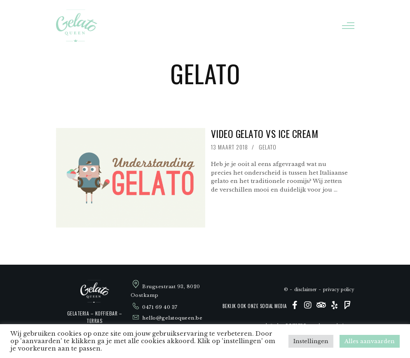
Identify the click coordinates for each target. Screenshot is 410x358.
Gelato (267, 146)
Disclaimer (305, 289)
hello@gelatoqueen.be (172, 318)
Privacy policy (338, 289)
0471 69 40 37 (160, 308)
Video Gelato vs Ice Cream (265, 133)
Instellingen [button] (310, 341)
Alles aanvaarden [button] (369, 341)
